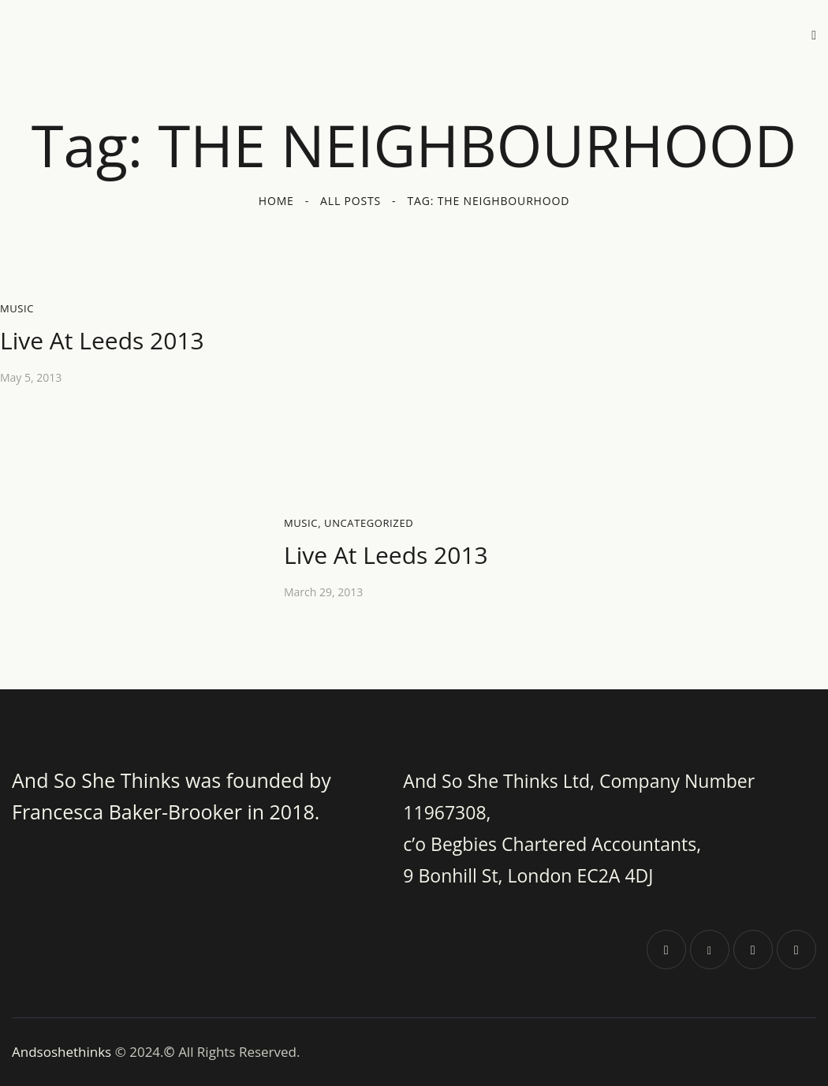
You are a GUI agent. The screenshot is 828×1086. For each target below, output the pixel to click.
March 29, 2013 (323, 591)
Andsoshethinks (63, 1052)
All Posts (350, 200)
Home (276, 200)
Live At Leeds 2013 (102, 341)
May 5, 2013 (31, 377)
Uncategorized (368, 523)
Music (17, 308)
